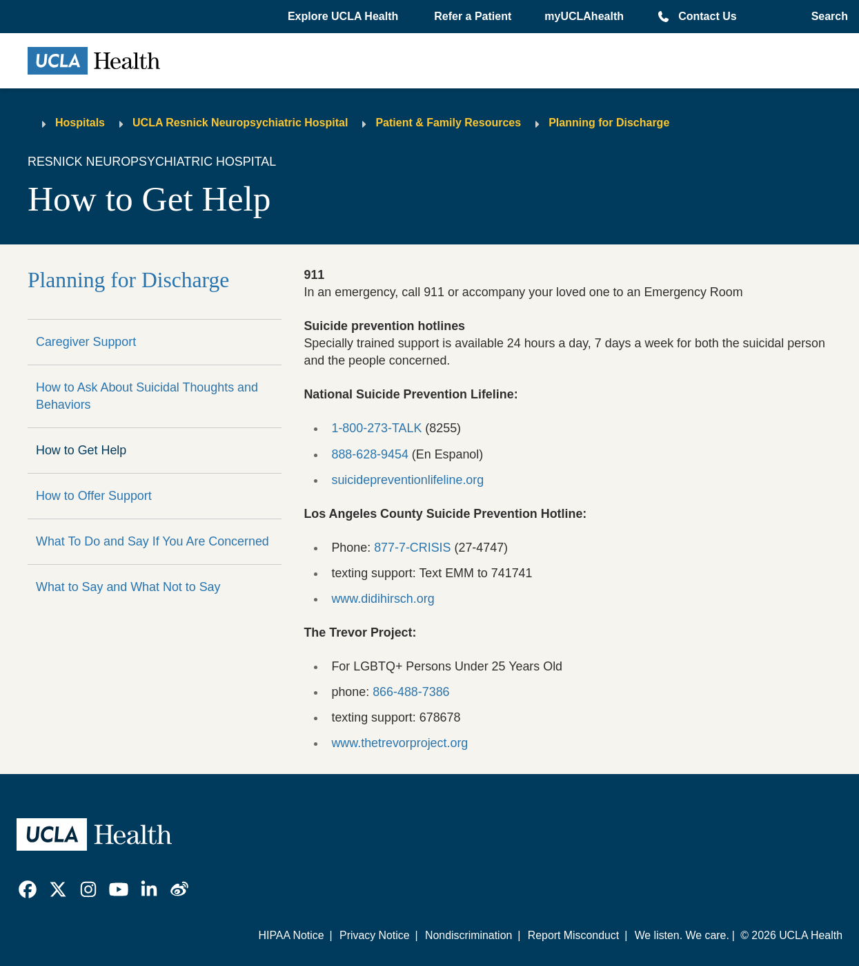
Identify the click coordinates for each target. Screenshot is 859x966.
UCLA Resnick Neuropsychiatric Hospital (240, 122)
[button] (344, 16)
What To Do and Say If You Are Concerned (152, 541)
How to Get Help (81, 450)
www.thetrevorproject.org (399, 743)
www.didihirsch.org (382, 599)
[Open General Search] (825, 16)
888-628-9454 (369, 454)
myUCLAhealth (584, 16)
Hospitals (80, 122)
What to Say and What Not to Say (128, 587)
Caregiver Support (86, 342)
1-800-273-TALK (376, 428)
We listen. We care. (682, 935)
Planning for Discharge (609, 122)
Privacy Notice (374, 935)
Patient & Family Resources (448, 122)
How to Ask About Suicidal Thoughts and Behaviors (147, 396)
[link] (28, 889)
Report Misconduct (573, 935)
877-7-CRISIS (412, 547)
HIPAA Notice (291, 935)
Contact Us (707, 16)
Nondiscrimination (468, 935)
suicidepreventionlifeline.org (407, 480)
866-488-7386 (411, 692)
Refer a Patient (472, 16)
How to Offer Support (94, 496)
